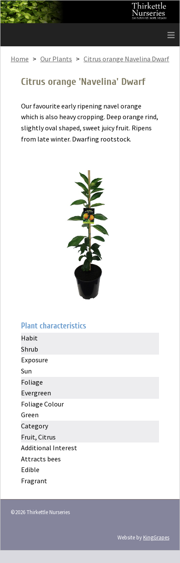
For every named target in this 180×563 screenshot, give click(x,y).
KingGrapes (156, 537)
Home (20, 58)
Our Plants (56, 58)
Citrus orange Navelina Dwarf (126, 58)
